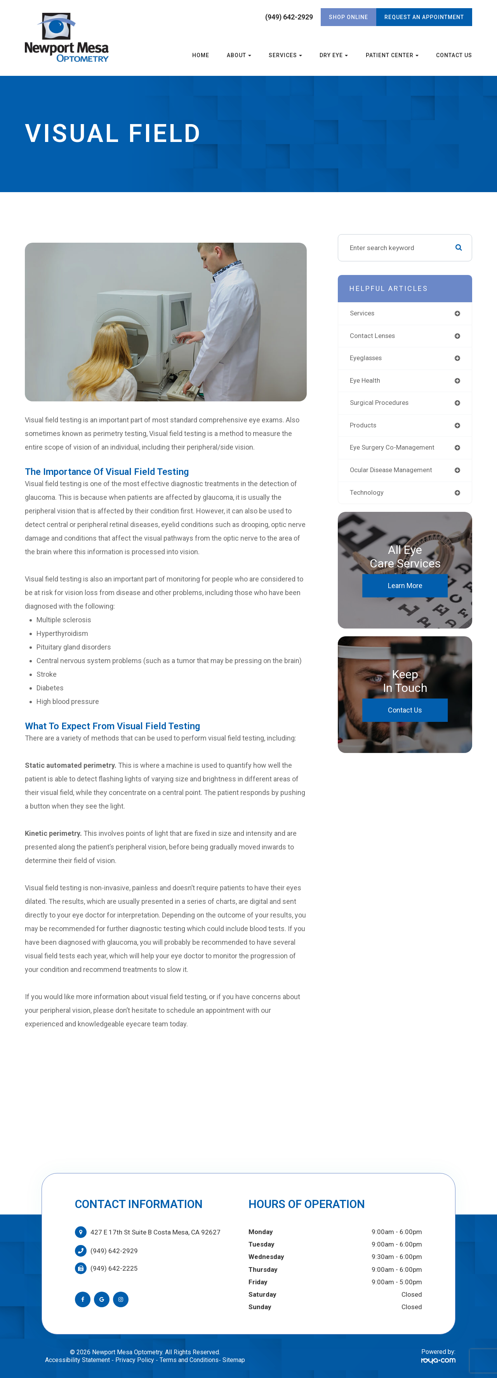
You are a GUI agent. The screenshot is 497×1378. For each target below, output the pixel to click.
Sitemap (233, 1360)
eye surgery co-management (394, 450)
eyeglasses (367, 359)
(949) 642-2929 (289, 17)
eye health (366, 382)
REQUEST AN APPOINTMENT (424, 17)
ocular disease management (394, 473)
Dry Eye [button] (334, 55)
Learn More (405, 589)
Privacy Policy (134, 1360)
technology (367, 496)
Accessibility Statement (77, 1360)
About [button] (239, 55)
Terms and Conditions (189, 1360)
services (363, 313)
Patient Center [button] (392, 55)
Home (200, 55)
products (364, 427)
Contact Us (454, 55)
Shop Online (348, 17)
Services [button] (285, 55)
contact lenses (374, 336)
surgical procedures (381, 405)
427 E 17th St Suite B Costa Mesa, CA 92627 (155, 1232)
